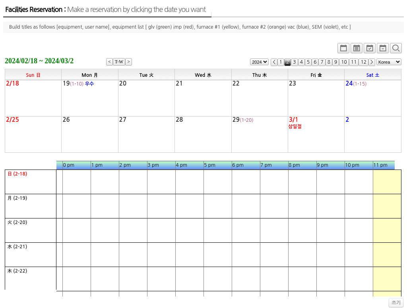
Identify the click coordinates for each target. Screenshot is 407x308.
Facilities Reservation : (105, 9)
